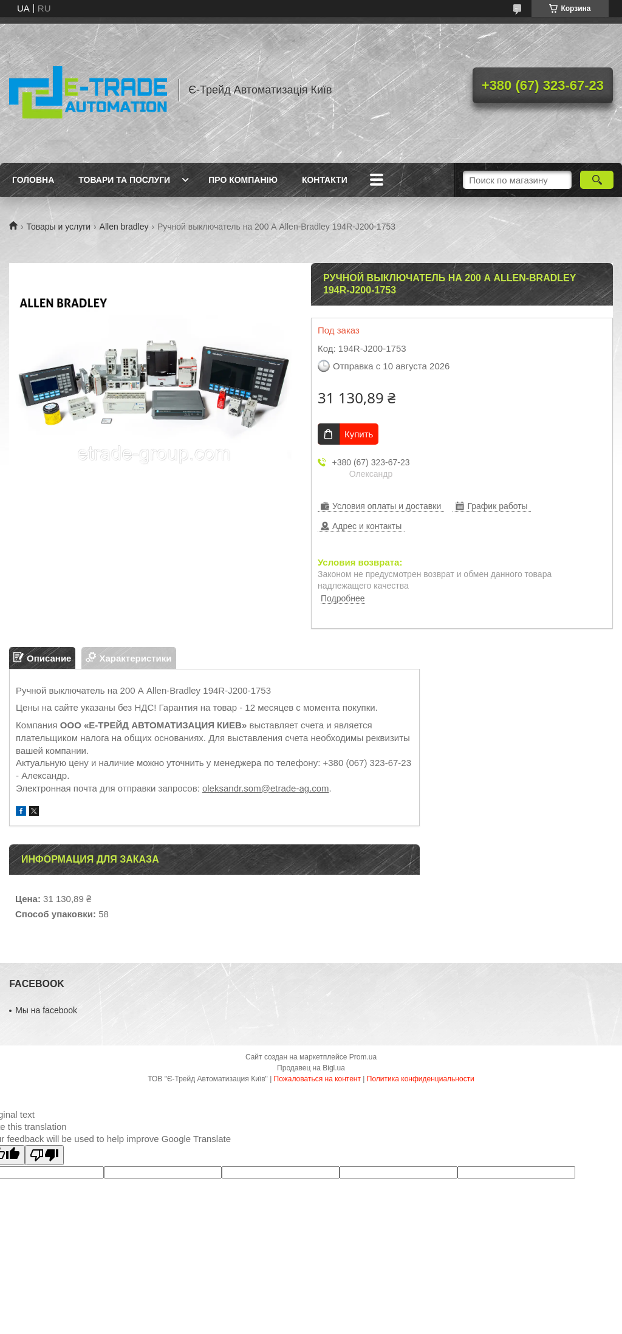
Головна (33, 180)
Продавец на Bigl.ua (311, 1068)
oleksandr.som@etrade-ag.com (265, 788)
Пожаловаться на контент (317, 1079)
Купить (358, 434)
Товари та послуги (124, 180)
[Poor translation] (44, 1155)
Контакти (324, 180)
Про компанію (243, 180)
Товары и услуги (58, 226)
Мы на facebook (46, 1010)
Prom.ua (363, 1057)
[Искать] (596, 180)
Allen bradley (124, 226)
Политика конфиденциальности (420, 1079)
